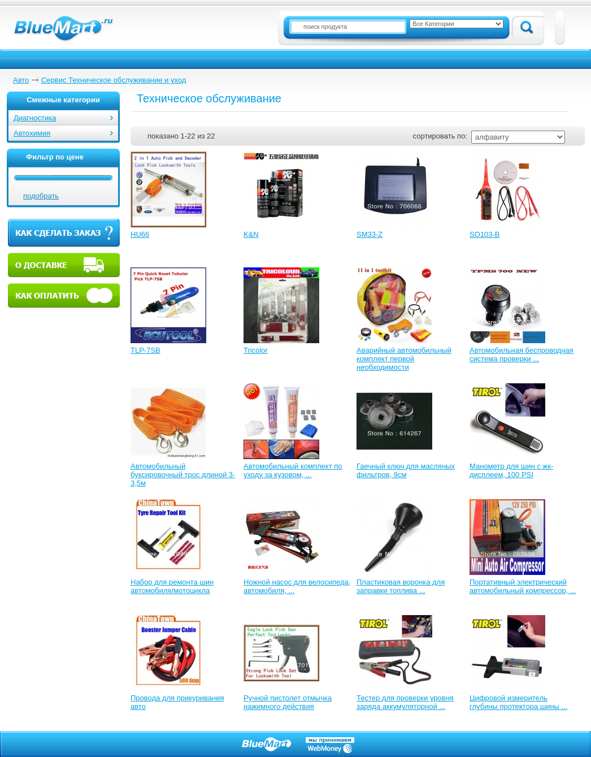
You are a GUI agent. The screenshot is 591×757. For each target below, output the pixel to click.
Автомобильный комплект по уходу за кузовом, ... (293, 470)
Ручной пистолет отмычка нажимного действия (288, 702)
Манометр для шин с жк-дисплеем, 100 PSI (511, 470)
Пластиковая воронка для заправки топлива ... (401, 586)
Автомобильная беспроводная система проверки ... (521, 354)
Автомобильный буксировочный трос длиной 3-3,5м (183, 474)
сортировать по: (440, 136)
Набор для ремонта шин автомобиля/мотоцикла (172, 586)
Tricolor (256, 350)
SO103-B (484, 234)
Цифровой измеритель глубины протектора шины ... (518, 702)
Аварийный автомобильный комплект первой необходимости (404, 358)
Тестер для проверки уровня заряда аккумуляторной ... (405, 702)
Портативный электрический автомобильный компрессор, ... (523, 586)
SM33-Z (370, 234)
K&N (251, 234)
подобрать (41, 196)
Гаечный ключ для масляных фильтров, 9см (406, 470)
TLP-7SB (145, 350)
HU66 (140, 234)
